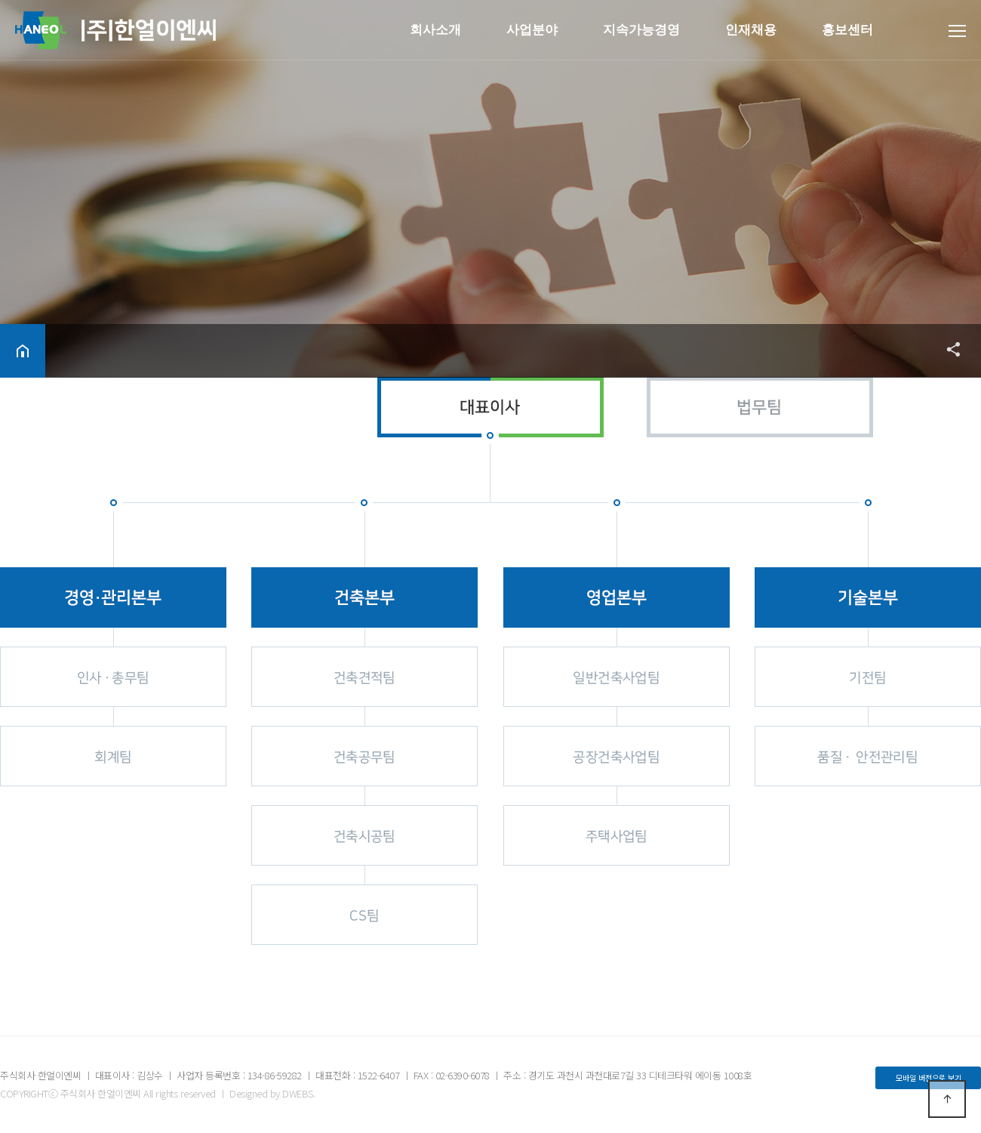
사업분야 (532, 30)
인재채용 (750, 30)
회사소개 (435, 30)
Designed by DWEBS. (272, 1093)
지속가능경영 (641, 30)
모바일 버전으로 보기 (928, 1077)
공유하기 (946, 349)
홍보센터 (847, 30)
